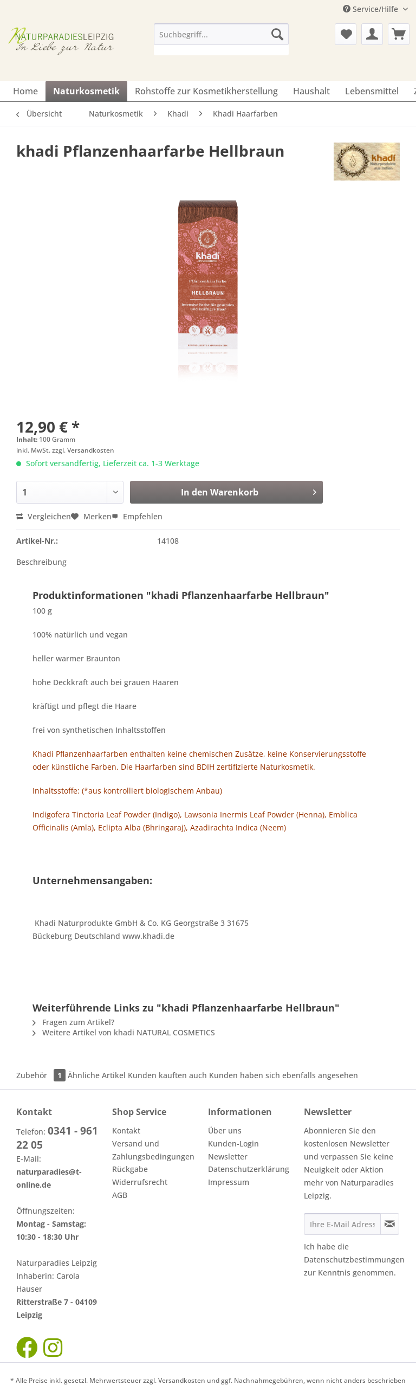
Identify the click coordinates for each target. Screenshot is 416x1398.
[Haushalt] (311, 91)
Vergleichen (43, 516)
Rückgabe (130, 1169)
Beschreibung (41, 562)
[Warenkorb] (399, 34)
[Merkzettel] (345, 34)
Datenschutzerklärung (248, 1169)
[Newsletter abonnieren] (389, 1224)
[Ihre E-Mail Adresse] (342, 1224)
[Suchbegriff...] (221, 34)
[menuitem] (221, 39)
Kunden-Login (233, 1143)
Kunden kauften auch (167, 1075)
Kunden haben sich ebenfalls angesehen (283, 1075)
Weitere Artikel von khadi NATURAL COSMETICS (123, 1032)
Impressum (228, 1182)
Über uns (225, 1130)
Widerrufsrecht (139, 1182)
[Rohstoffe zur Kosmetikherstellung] (206, 91)
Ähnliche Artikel (97, 1075)
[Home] (25, 91)
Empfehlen (137, 516)
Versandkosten (181, 1380)
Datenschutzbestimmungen (354, 1259)
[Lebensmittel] (371, 91)
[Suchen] (277, 34)
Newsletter (228, 1156)
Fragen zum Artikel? (73, 1022)
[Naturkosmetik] (86, 91)
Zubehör (42, 1075)
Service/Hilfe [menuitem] (371, 9)
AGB (119, 1195)
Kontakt (126, 1130)
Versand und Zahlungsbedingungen (153, 1150)
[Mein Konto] (372, 34)
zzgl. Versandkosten (83, 450)
